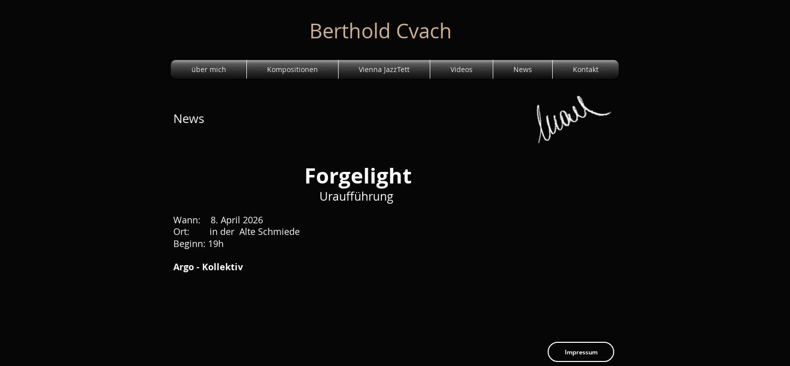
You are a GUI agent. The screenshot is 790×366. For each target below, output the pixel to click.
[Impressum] (581, 352)
